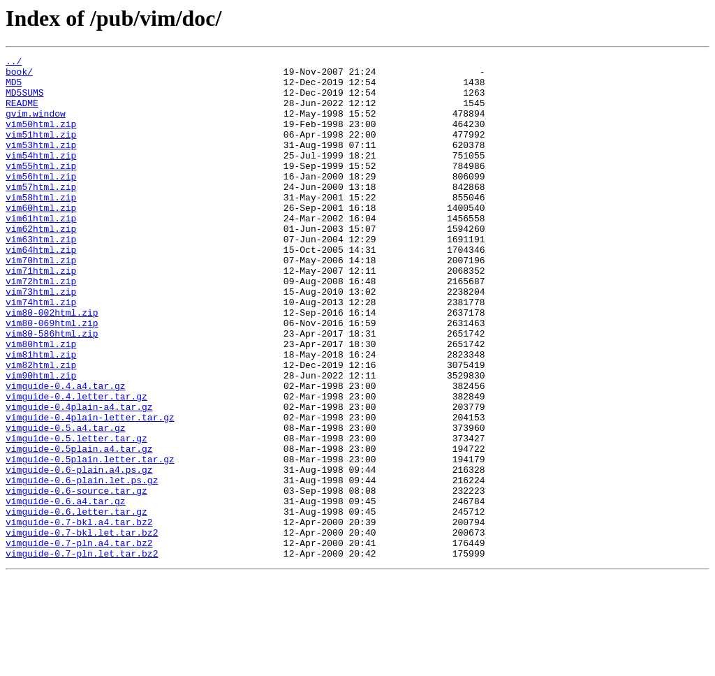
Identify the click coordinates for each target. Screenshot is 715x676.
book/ (19, 75)
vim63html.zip (41, 276)
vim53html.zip (41, 163)
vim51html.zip (41, 151)
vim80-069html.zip (52, 377)
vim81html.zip (41, 415)
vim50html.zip (41, 138)
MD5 (14, 88)
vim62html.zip (41, 264)
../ (14, 63)
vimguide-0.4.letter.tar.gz (76, 465)
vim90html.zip (41, 440)
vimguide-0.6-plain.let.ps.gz (82, 565)
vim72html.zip (41, 327)
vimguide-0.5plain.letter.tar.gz (90, 540)
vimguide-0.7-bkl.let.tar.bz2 (82, 628)
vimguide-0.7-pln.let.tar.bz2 (82, 653)
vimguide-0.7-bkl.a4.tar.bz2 (79, 616)
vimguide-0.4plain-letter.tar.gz (90, 490)
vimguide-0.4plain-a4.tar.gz (79, 477)
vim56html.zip (41, 201)
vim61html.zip (41, 251)
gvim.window (36, 125)
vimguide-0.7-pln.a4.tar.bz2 (79, 641)
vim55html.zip (41, 188)
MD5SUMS (25, 100)
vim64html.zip (41, 289)
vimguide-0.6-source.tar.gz (76, 578)
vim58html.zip (41, 226)
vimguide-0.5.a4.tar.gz (66, 503)
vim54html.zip (41, 176)
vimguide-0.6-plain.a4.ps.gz (79, 553)
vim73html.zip (41, 339)
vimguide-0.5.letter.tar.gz (76, 515)
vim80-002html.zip (52, 364)
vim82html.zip (41, 427)
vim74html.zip (41, 352)
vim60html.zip (41, 239)
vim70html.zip (41, 301)
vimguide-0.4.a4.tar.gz (66, 452)
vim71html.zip (41, 314)
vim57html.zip (41, 213)
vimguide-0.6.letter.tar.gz (76, 603)
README (22, 113)
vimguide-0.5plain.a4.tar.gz (79, 528)
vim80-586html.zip (52, 389)
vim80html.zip (41, 402)
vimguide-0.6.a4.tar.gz (66, 591)
